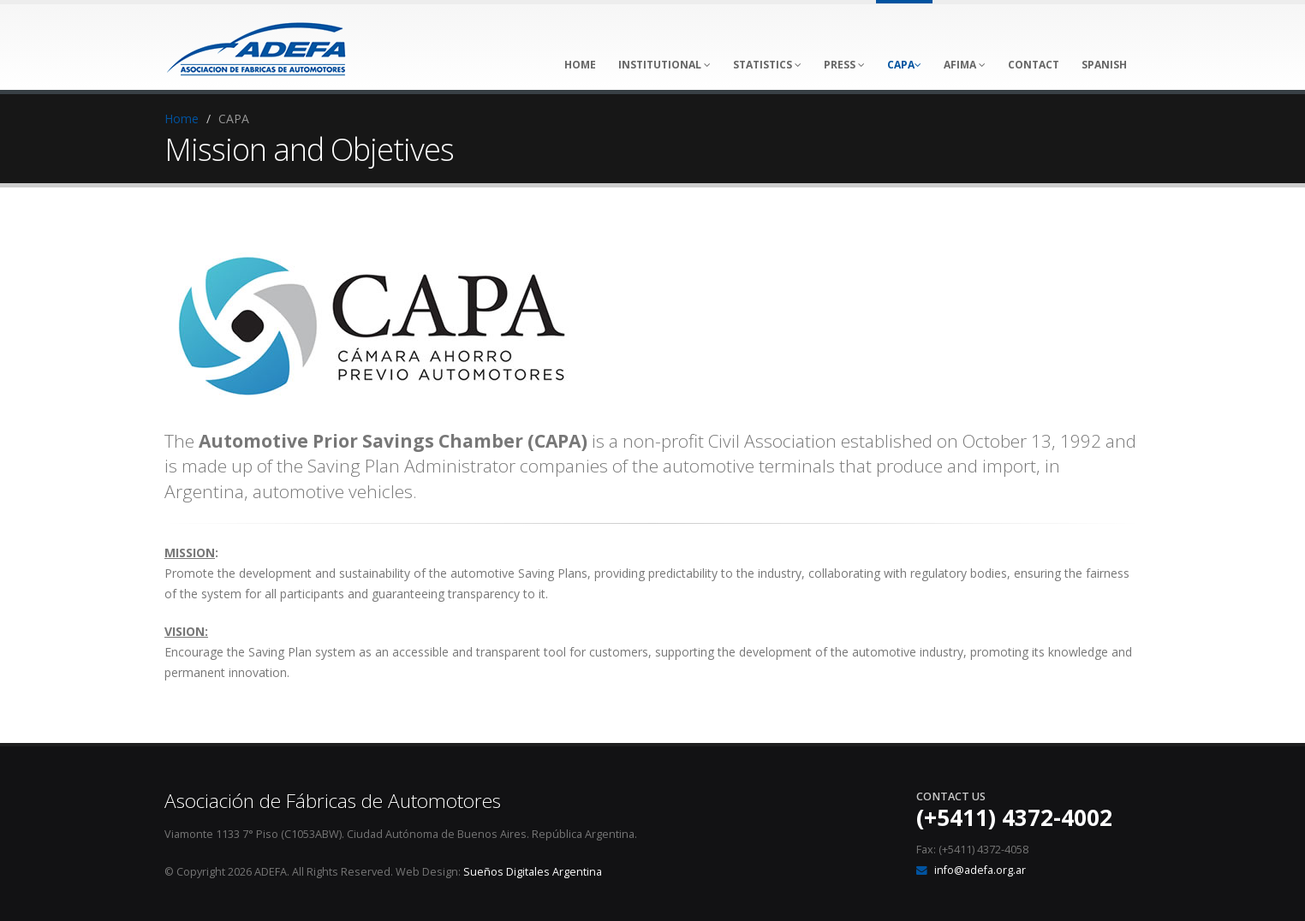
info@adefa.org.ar (980, 870)
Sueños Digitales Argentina (532, 872)
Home (181, 118)
